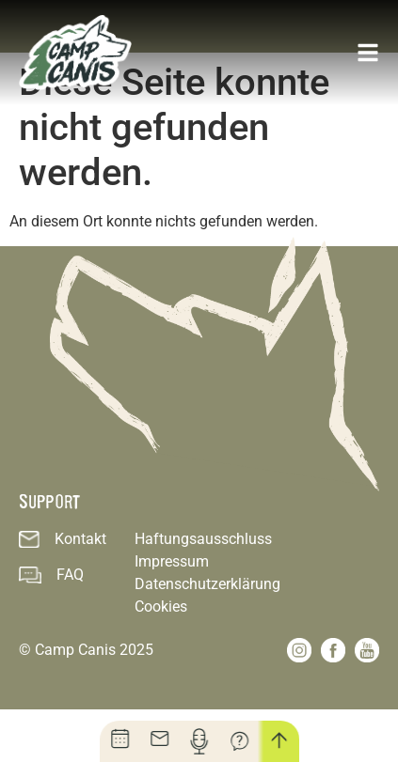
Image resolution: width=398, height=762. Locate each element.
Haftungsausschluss (203, 591)
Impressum (172, 614)
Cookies (161, 659)
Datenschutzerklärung (207, 636)
